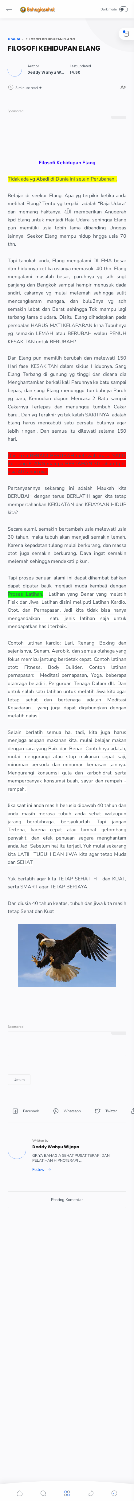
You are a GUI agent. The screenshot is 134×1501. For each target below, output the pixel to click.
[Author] (49, 72)
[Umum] (19, 1079)
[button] (9, 9)
